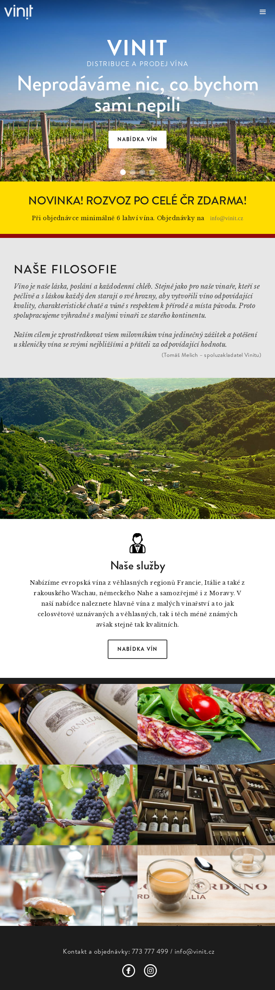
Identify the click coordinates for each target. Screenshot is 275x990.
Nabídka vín (137, 649)
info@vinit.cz (227, 218)
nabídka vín (137, 139)
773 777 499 (150, 951)
